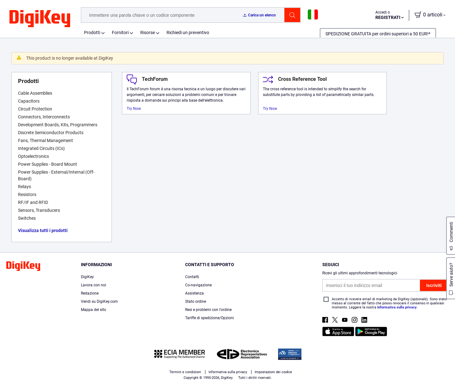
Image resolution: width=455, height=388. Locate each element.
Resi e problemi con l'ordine (208, 309)
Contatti (192, 277)
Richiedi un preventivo (188, 32)
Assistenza (194, 293)
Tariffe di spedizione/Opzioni (209, 318)
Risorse (147, 32)
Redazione (90, 293)
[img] (39, 19)
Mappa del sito (93, 309)
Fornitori (120, 32)
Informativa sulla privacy (397, 307)
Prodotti (92, 32)
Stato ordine (195, 301)
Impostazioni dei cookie (273, 372)
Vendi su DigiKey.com (99, 301)
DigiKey (87, 277)
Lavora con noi (93, 285)
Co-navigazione (198, 285)
